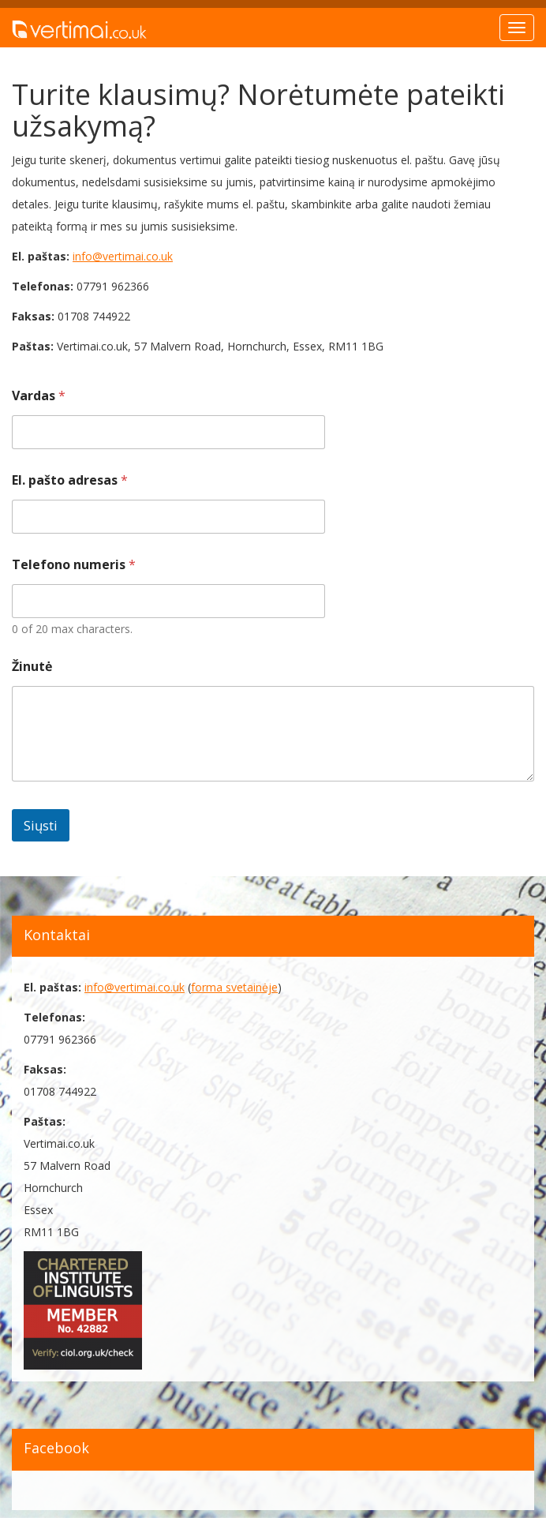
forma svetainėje (234, 987)
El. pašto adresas (70, 480)
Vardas (38, 395)
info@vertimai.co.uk (123, 256)
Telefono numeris (74, 564)
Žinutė (32, 666)
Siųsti (41, 825)
